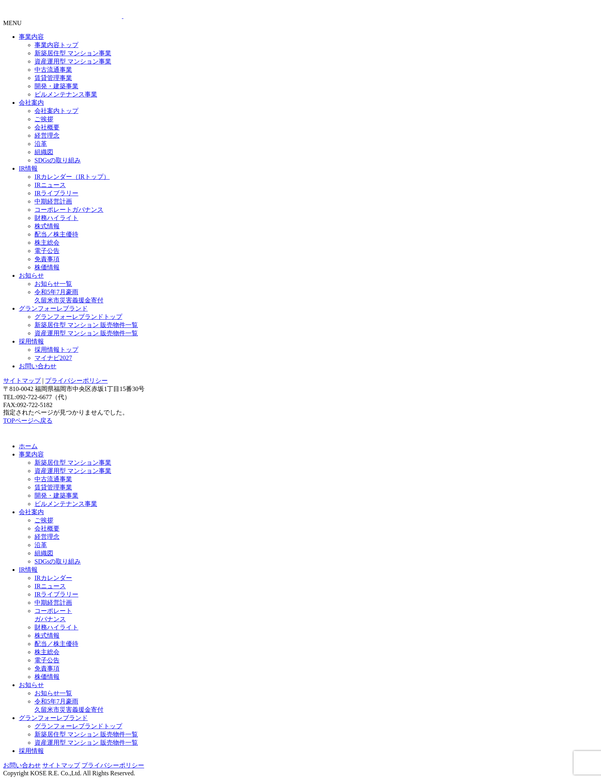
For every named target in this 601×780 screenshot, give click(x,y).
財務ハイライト (56, 218)
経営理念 (47, 135)
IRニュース (50, 185)
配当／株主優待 (56, 234)
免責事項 (47, 259)
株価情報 (47, 267)
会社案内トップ (56, 110)
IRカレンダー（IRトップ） (72, 176)
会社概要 (47, 127)
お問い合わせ (37, 366)
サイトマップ (22, 380)
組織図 (43, 152)
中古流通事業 (53, 69)
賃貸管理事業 (53, 78)
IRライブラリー (56, 193)
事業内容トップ (56, 45)
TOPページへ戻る (27, 420)
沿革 (40, 143)
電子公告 (47, 250)
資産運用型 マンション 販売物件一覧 (86, 333)
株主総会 (47, 242)
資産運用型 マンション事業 (72, 61)
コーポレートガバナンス (68, 209)
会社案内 (31, 102)
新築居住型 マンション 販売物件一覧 (86, 325)
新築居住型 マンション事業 (72, 53)
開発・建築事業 (56, 86)
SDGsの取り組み (57, 160)
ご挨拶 (43, 119)
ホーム (28, 446)
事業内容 (31, 36)
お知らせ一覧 (53, 283)
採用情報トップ (56, 349)
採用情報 (31, 341)
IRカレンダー (53, 578)
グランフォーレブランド (53, 308)
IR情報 (28, 168)
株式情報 (47, 226)
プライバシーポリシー (76, 380)
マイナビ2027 (53, 358)
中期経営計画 (53, 201)
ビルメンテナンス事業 (65, 94)
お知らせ (31, 275)
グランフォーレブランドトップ (78, 316)
